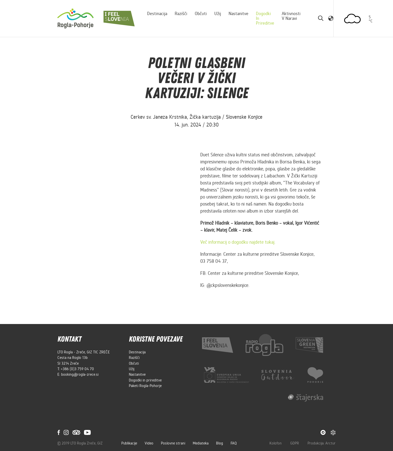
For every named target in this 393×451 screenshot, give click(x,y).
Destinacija (157, 13)
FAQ (234, 443)
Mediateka (201, 443)
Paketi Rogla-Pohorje (145, 385)
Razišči (181, 13)
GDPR (295, 443)
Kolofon (276, 443)
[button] (330, 18)
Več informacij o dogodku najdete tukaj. (237, 242)
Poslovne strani (173, 443)
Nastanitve (238, 13)
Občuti (201, 13)
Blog (219, 443)
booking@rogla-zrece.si (80, 374)
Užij (217, 13)
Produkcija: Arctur (322, 443)
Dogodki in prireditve (265, 18)
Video (149, 443)
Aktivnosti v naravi (291, 16)
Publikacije (129, 443)
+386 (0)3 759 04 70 (77, 369)
